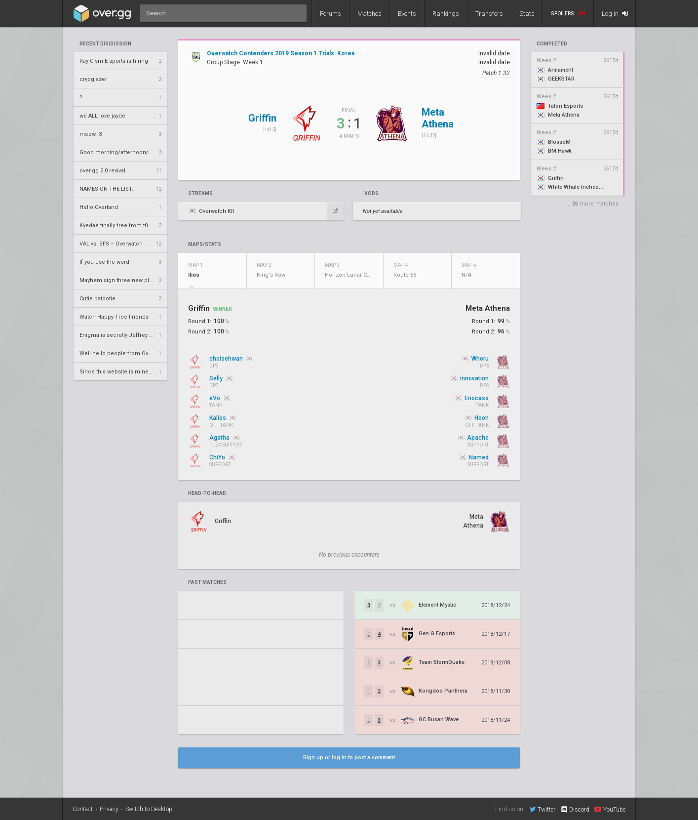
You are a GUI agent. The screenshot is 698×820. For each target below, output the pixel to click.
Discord (574, 810)
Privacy (109, 809)
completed (552, 43)
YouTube (609, 809)
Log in (615, 13)
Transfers (489, 13)
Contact (83, 809)
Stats (527, 13)
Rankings (445, 13)
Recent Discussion (105, 43)
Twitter (542, 809)
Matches (369, 13)
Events (407, 13)
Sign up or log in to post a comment (349, 757)
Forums (330, 13)
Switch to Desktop (148, 809)
